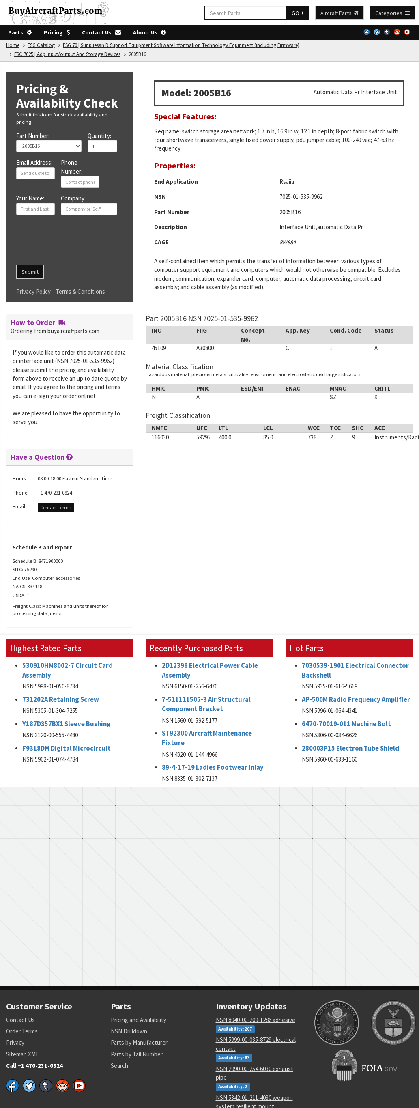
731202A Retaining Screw (60, 699)
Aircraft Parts (339, 13)
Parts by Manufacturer (139, 1042)
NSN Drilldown (129, 1031)
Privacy (15, 1042)
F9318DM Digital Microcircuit (66, 748)
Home (12, 45)
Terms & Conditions (80, 291)
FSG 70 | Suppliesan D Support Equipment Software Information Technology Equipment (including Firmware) (181, 45)
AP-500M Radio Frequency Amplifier (356, 699)
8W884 (287, 242)
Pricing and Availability (138, 1020)
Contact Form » (56, 507)
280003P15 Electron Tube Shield (350, 748)
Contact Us (101, 32)
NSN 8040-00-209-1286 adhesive (255, 1020)
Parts (20, 32)
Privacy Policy (33, 291)
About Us (149, 32)
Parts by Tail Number (137, 1054)
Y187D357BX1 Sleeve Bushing (66, 724)
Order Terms (22, 1031)
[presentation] (78, 243)
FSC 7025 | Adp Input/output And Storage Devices (67, 54)
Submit (30, 271)
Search (119, 1065)
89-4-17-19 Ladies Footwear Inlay (213, 767)
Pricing (57, 32)
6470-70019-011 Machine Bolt (346, 724)
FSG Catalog (41, 45)
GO (298, 13)
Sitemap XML (22, 1054)
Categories (392, 13)
